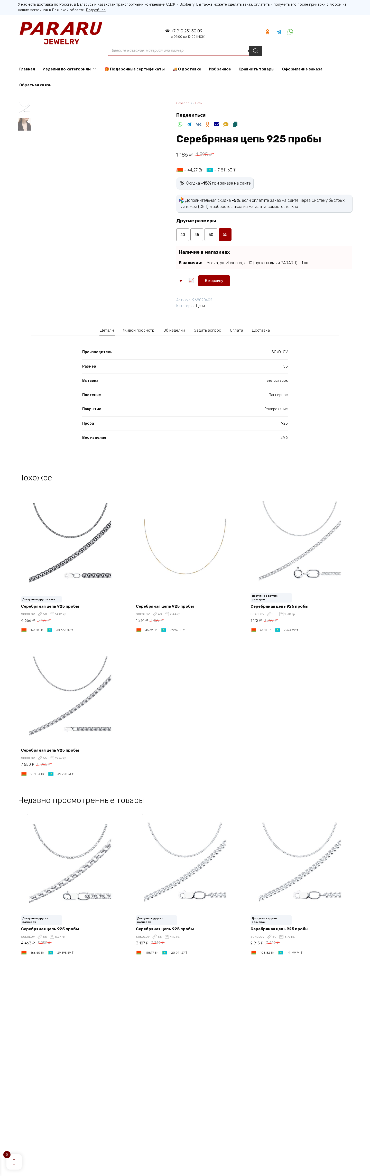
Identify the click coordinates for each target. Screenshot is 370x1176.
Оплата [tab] (243, 330)
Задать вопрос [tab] (211, 330)
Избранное (220, 69)
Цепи (201, 103)
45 (197, 234)
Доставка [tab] (270, 330)
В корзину (193, 279)
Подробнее (96, 10)
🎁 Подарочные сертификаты (134, 69)
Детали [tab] (98, 330)
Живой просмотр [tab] (133, 330)
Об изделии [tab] (174, 330)
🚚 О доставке (186, 69)
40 (182, 234)
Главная (27, 69)
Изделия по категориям (67, 69)
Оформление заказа (302, 69)
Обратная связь (35, 85)
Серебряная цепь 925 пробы (52, 606)
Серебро (183, 103)
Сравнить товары (256, 69)
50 (211, 234)
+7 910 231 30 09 (187, 34)
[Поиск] (255, 51)
